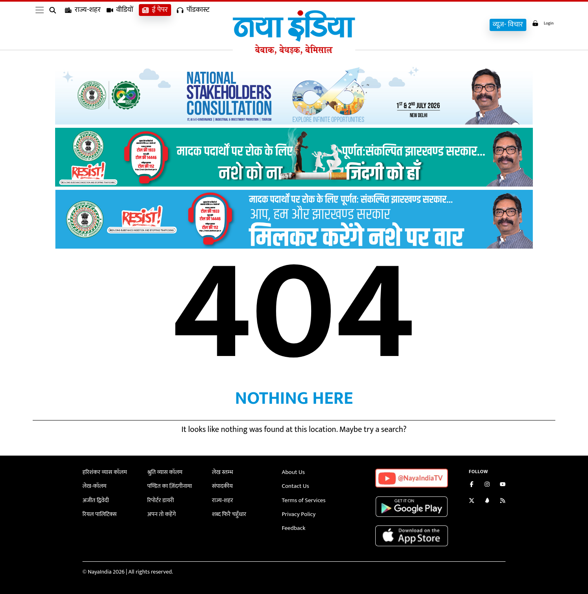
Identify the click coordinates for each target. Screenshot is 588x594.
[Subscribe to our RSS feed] (503, 501)
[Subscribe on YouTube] (503, 485)
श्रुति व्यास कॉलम (164, 472)
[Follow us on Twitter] (471, 501)
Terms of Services (302, 499)
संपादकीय (222, 485)
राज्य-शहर (83, 24)
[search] (54, 25)
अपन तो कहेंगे (161, 513)
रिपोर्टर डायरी (160, 499)
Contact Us (295, 485)
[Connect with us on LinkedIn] (487, 501)
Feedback (293, 527)
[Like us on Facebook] (471, 485)
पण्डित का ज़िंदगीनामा (168, 485)
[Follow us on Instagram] (487, 485)
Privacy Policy (298, 513)
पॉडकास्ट (193, 24)
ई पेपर (155, 24)
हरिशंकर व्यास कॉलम (103, 472)
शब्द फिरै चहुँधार (228, 513)
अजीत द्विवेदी (95, 499)
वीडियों (120, 24)
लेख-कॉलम (93, 485)
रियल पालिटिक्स (98, 513)
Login (539, 24)
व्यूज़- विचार (502, 24)
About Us (293, 472)
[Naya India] (294, 53)
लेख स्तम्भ (222, 472)
